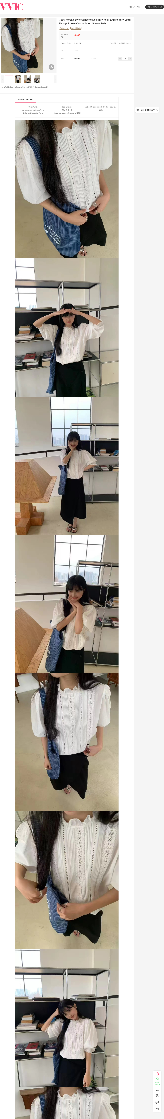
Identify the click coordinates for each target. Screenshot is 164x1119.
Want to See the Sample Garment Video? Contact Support (26, 87)
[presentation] (2, 79)
